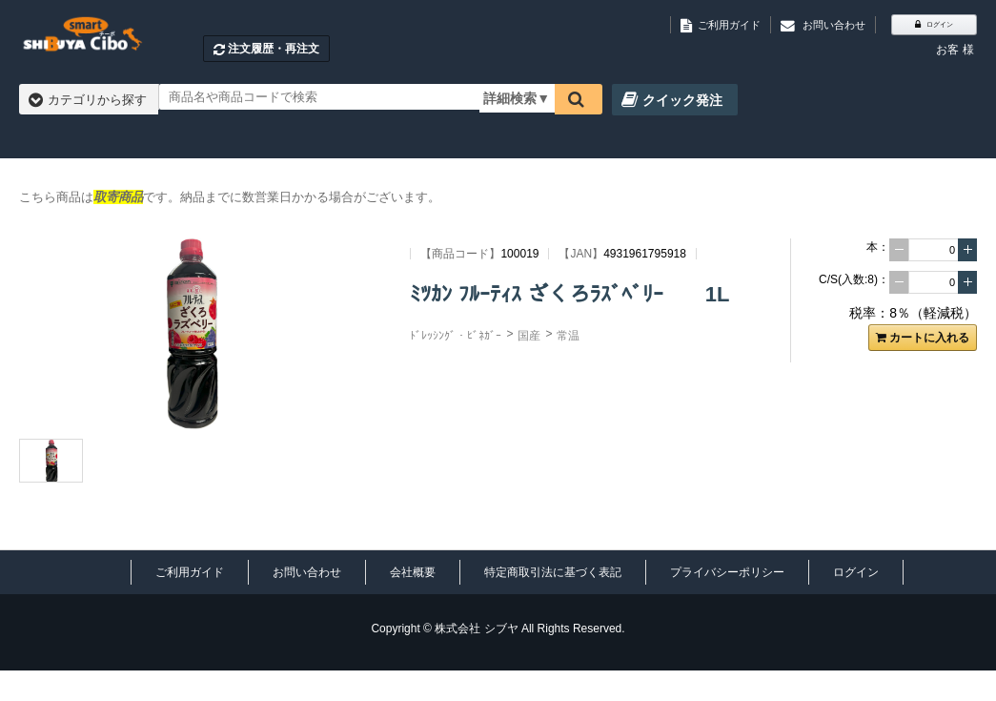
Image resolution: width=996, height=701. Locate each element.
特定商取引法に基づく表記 (552, 572)
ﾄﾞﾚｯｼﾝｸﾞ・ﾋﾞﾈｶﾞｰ (455, 335)
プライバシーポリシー (727, 572)
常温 (568, 335)
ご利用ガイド (189, 572)
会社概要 (413, 572)
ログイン (856, 572)
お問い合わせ (307, 572)
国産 (529, 335)
